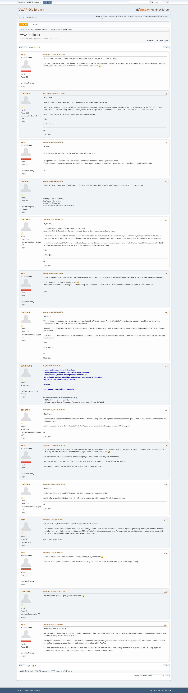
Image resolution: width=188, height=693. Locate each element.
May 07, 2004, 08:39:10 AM (52, 366)
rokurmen (25, 181)
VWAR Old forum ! (31, 9)
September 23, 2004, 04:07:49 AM (54, 410)
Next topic (163, 41)
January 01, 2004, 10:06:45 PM (53, 181)
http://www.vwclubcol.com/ (52, 201)
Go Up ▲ (168, 690)
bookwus (25, 93)
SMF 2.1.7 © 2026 (22, 690)
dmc (23, 520)
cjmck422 (25, 591)
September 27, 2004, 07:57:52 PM (54, 445)
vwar (23, 54)
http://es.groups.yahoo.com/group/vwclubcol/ (58, 205)
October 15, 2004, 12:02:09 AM (53, 519)
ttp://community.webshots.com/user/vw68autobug (60, 398)
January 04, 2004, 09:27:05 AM (53, 273)
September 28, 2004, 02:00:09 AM (54, 484)
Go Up (21, 665)
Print (166, 47)
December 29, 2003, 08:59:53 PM (54, 93)
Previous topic (152, 41)
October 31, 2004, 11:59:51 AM (53, 552)
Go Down (23, 47)
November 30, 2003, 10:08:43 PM (54, 54)
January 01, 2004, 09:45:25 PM (53, 142)
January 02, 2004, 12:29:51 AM (53, 219)
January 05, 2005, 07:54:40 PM (53, 624)
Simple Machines (34, 690)
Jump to (136, 676)
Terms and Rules (159, 690)
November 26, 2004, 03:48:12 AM (54, 591)
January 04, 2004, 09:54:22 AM (53, 312)
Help (151, 690)
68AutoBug (26, 366)
